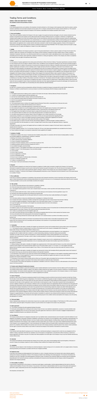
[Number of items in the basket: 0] (89, 3)
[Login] (86, 3)
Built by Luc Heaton (83, 398)
